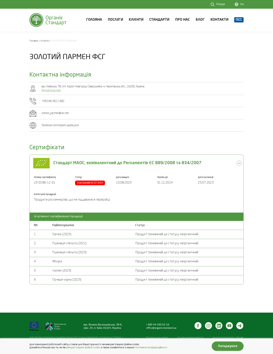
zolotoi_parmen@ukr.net (55, 113)
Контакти (219, 20)
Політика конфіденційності (190, 338)
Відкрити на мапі (51, 90)
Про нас (182, 20)
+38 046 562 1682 (53, 101)
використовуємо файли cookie (83, 348)
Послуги (115, 20)
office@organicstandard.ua (161, 328)
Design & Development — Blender (228, 338)
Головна (94, 20)
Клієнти (136, 20)
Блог (200, 20)
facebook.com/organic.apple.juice (60, 125)
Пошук (220, 4)
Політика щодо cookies (157, 338)
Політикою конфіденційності (151, 348)
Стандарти (159, 20)
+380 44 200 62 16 (157, 325)
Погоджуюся (227, 346)
